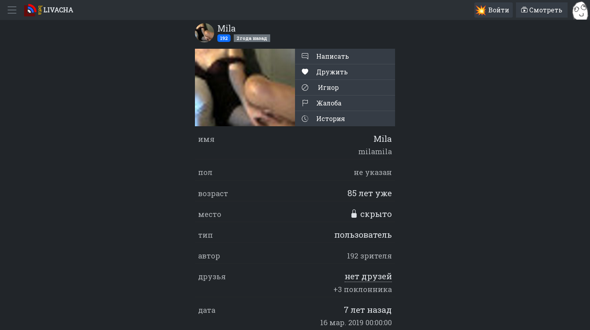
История (323, 118)
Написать (325, 56)
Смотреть (541, 10)
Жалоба (321, 103)
